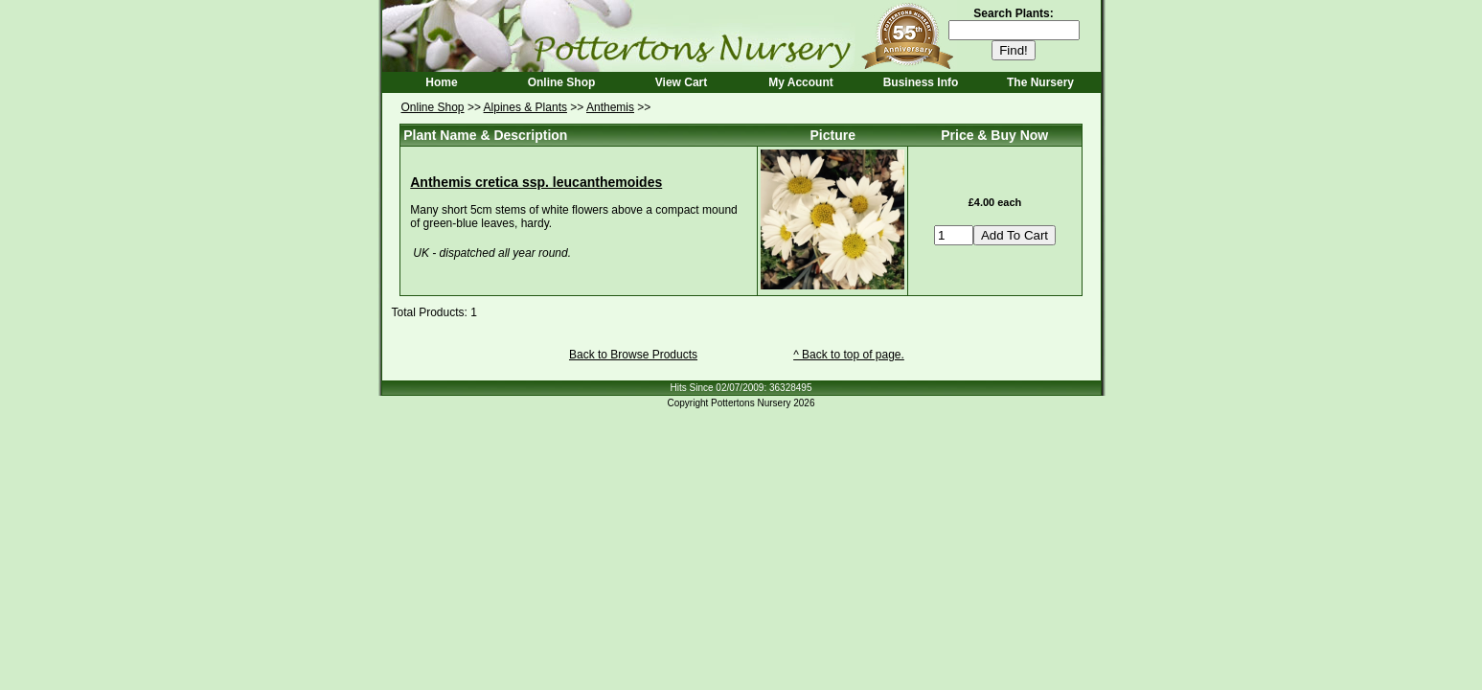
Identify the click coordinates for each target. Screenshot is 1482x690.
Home (441, 82)
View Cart (681, 82)
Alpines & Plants (525, 107)
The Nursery (1040, 82)
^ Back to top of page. (848, 354)
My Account (800, 82)
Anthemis (610, 107)
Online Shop (562, 82)
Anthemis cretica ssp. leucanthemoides (536, 182)
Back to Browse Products (633, 354)
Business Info (921, 82)
